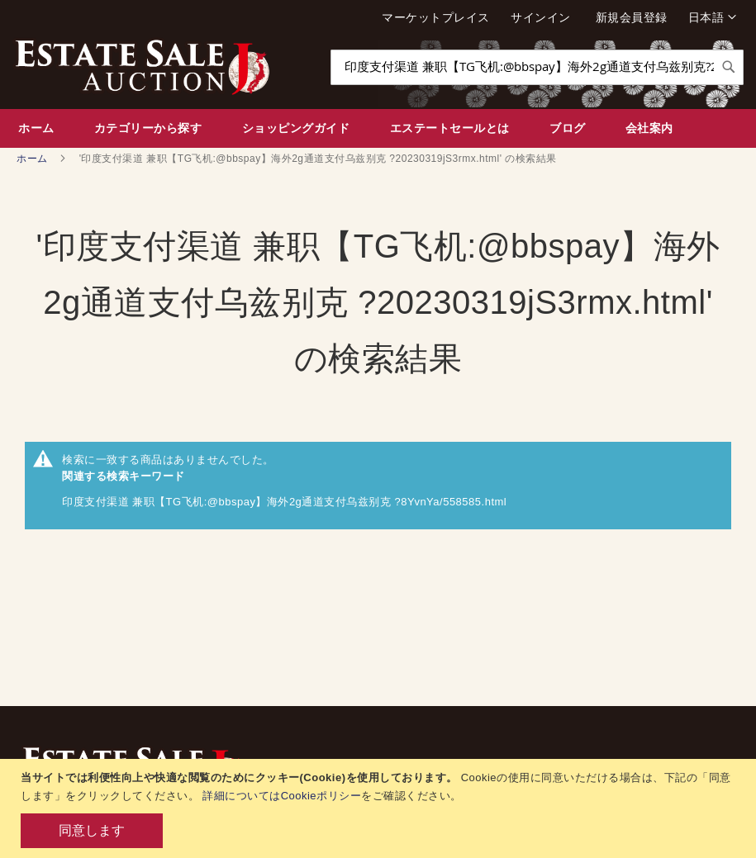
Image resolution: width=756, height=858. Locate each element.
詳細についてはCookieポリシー (281, 795)
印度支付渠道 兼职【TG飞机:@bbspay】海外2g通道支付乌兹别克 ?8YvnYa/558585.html (284, 501)
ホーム (33, 158)
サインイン (541, 17)
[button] (712, 17)
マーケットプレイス (436, 17)
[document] (380, 808)
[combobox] (537, 67)
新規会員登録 (632, 17)
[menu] (378, 128)
